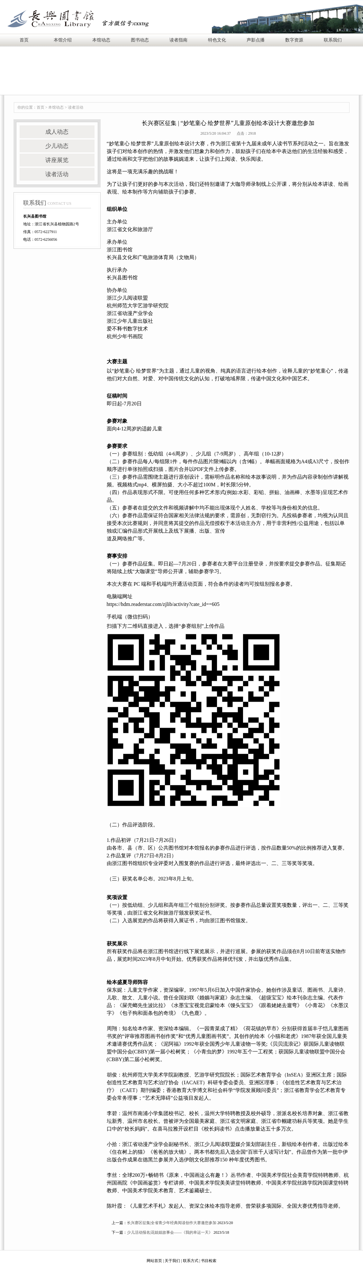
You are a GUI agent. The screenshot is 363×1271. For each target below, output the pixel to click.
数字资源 (294, 40)
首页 (24, 40)
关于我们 (172, 1260)
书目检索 (208, 1260)
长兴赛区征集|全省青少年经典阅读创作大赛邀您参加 (171, 1223)
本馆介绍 (63, 40)
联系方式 (190, 1260)
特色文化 (217, 40)
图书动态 (140, 40)
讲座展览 (56, 160)
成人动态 (56, 132)
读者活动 (75, 107)
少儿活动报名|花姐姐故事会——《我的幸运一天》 (170, 1232)
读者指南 (178, 40)
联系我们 (333, 40)
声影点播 (256, 40)
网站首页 (154, 1260)
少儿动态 (56, 146)
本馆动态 (101, 40)
